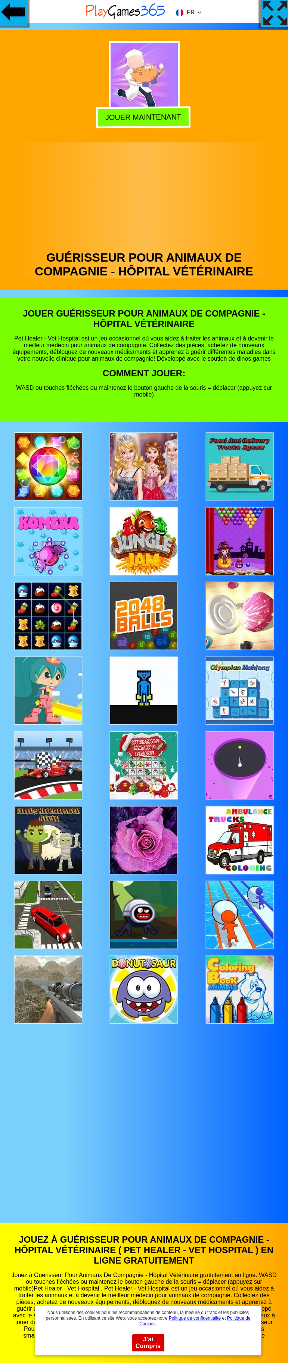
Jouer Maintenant (144, 116)
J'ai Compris (148, 1342)
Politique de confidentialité (195, 1318)
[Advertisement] (144, 194)
